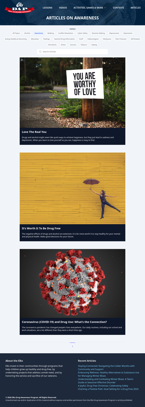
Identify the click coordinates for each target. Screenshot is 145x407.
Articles (136, 7)
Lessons (47, 7)
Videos (63, 7)
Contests (118, 7)
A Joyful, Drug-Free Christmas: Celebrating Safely (103, 385)
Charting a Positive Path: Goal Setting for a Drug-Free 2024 (108, 389)
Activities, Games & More (89, 7)
